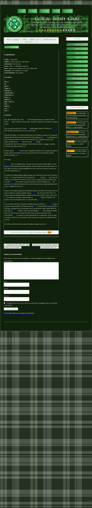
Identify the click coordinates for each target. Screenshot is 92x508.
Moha (40, 211)
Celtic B (77, 49)
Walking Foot (77, 100)
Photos (56, 11)
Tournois (77, 91)
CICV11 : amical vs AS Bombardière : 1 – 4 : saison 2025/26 (76, 153)
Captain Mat (36, 197)
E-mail (6, 289)
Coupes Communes (77, 78)
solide (19, 142)
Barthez (37, 177)
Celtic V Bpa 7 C (77, 74)
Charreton (8, 164)
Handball (77, 83)
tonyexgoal (70, 141)
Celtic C (31, 232)
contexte (15, 211)
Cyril (49, 232)
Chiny (45, 137)
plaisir (25, 119)
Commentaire (8, 261)
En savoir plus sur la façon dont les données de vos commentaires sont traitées (30, 313)
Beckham (34, 193)
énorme (12, 182)
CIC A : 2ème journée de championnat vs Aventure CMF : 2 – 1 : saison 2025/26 (77, 134)
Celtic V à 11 (77, 66)
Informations (77, 87)
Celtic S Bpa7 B (77, 61)
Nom (6, 281)
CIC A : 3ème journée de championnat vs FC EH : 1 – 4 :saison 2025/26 (77, 115)
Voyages (77, 95)
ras (51, 182)
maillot (54, 128)
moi (10, 122)
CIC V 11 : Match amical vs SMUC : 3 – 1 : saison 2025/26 (77, 144)
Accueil (21, 11)
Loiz (14, 215)
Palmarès (32, 11)
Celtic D (77, 57)
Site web (6, 296)
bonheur (16, 151)
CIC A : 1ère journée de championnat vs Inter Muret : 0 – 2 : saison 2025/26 (76, 125)
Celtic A (77, 44)
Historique (44, 11)
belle (28, 128)
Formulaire (67, 11)
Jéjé (35, 206)
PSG (47, 177)
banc (33, 142)
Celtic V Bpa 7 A (77, 70)
